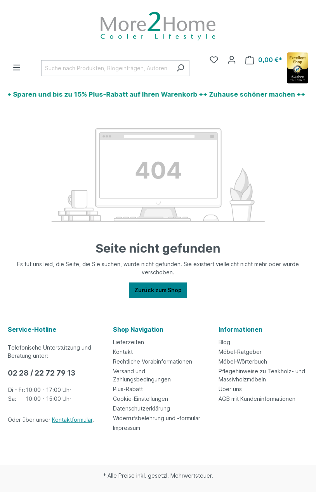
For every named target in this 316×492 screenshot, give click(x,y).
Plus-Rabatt (128, 389)
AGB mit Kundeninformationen (257, 398)
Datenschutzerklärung (141, 408)
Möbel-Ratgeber (240, 351)
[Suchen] (180, 68)
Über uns (230, 389)
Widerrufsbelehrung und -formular (156, 418)
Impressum (126, 427)
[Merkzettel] (214, 59)
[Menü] (17, 67)
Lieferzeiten (128, 342)
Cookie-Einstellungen (140, 398)
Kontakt (123, 351)
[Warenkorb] (264, 60)
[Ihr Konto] (232, 59)
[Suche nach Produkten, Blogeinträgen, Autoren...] (106, 68)
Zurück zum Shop (158, 290)
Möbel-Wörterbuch (243, 361)
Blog (224, 342)
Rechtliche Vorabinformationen (152, 361)
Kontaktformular (72, 419)
